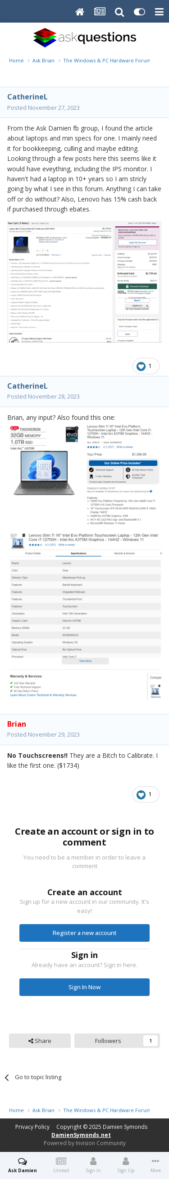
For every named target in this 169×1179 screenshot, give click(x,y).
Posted (43, 107)
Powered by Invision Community (85, 1143)
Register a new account (85, 933)
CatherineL (27, 97)
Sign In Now (84, 987)
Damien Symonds (125, 1127)
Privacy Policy (32, 1127)
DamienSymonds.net (81, 1135)
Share (39, 1040)
